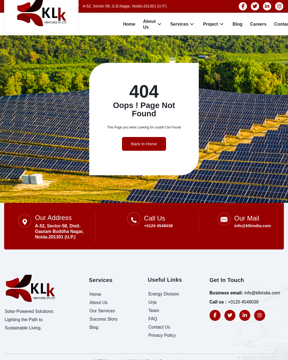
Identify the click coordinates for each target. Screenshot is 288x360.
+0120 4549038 (158, 225)
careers (258, 24)
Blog (238, 24)
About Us (152, 24)
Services (182, 24)
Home (129, 24)
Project (214, 24)
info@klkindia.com (252, 225)
